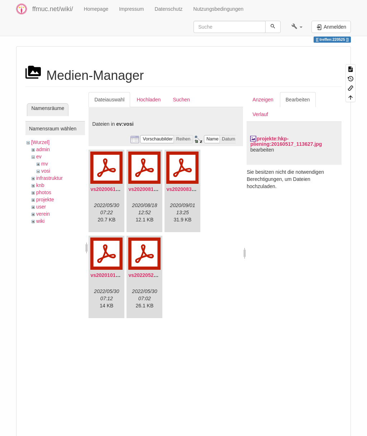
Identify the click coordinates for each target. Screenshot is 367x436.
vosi (45, 171)
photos (43, 192)
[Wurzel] (40, 142)
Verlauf (260, 114)
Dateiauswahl (109, 99)
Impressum (131, 9)
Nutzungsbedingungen (218, 9)
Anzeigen (262, 99)
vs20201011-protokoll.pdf (120, 275)
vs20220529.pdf (147, 275)
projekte (45, 199)
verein (43, 214)
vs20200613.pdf (109, 189)
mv (44, 164)
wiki (40, 221)
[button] (297, 27)
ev (39, 156)
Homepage (96, 9)
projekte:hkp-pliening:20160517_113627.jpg (286, 141)
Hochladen (149, 99)
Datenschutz (168, 9)
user (41, 207)
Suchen (181, 99)
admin (43, 149)
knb (40, 185)
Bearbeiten (298, 99)
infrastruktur (49, 178)
